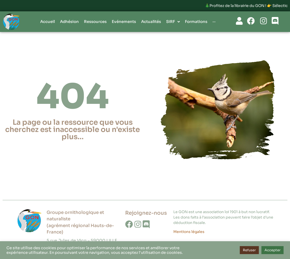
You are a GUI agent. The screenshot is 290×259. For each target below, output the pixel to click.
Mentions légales (188, 231)
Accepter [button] (272, 250)
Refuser (249, 250)
